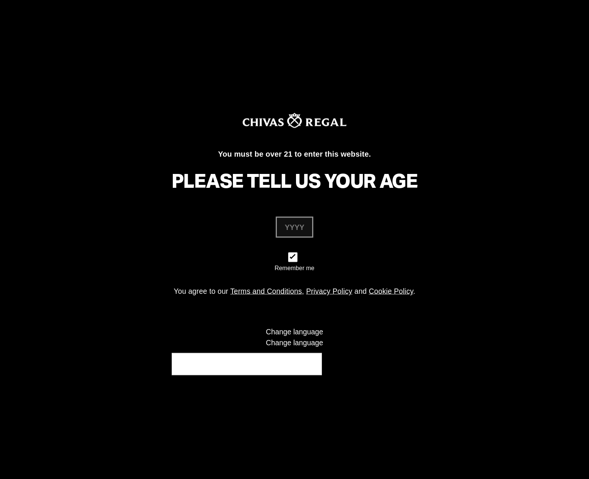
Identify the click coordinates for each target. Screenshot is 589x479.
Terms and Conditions (266, 291)
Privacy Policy (329, 291)
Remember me (294, 268)
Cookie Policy (391, 291)
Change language (294, 342)
